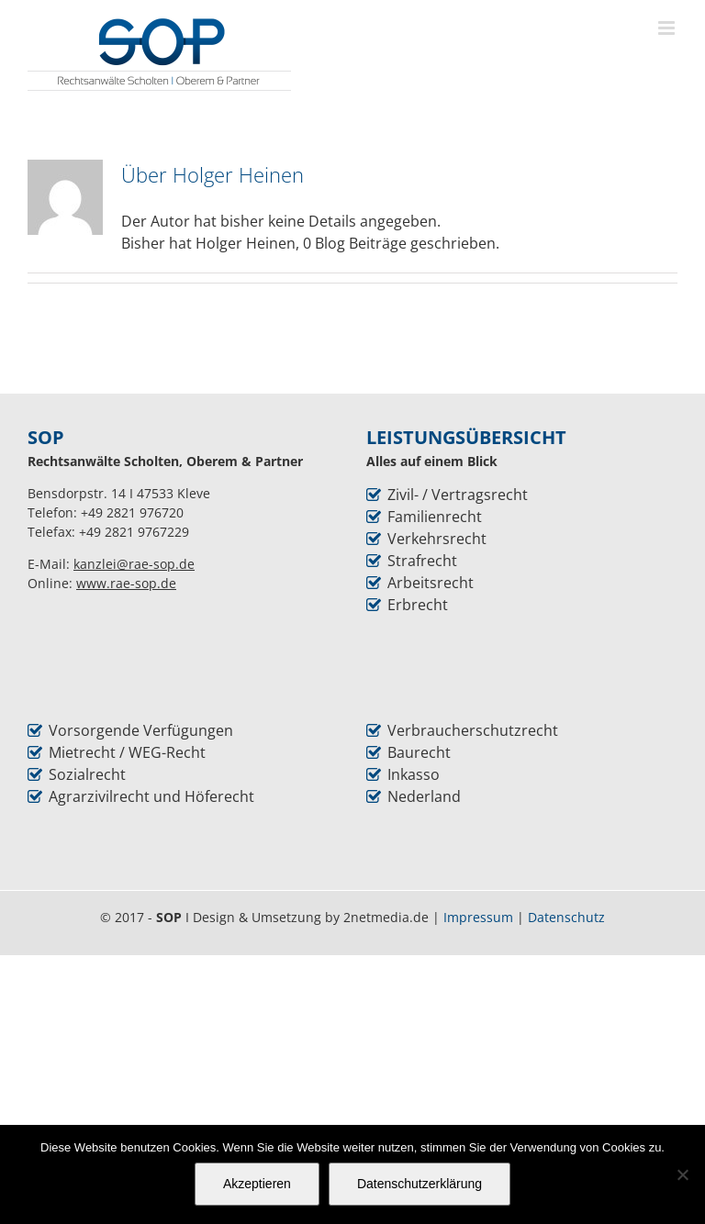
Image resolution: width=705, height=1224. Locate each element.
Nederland (424, 796)
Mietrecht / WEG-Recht (127, 752)
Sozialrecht (87, 774)
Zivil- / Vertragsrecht (457, 494)
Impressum (478, 917)
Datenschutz (566, 917)
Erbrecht (417, 605)
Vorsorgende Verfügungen (141, 730)
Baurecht (419, 752)
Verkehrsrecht (437, 539)
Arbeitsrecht (430, 583)
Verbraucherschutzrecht (472, 730)
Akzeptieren (257, 1183)
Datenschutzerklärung (419, 1183)
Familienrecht (434, 516)
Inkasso (413, 774)
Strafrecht (422, 561)
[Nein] (682, 1174)
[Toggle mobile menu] (667, 28)
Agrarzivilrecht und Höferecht (151, 796)
